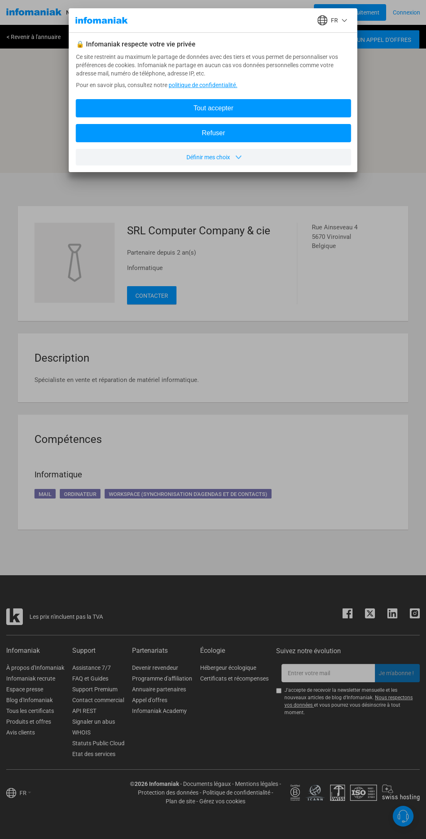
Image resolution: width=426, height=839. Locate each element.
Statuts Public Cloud (98, 743)
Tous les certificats (30, 711)
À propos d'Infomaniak (35, 667)
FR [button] (25, 793)
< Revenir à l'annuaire (34, 37)
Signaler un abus (93, 721)
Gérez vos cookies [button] (222, 801)
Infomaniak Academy (159, 711)
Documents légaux (207, 784)
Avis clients (20, 732)
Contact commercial (98, 700)
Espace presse (24, 689)
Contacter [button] (151, 295)
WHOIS (81, 732)
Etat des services (93, 754)
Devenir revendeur (155, 667)
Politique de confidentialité (236, 792)
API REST (84, 711)
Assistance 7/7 (91, 667)
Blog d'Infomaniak (29, 700)
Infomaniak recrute (30, 678)
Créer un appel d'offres (374, 39)
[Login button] (350, 12)
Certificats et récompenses (234, 678)
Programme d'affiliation (162, 678)
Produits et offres (28, 721)
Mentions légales (256, 784)
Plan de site (180, 801)
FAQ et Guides (90, 678)
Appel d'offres (149, 700)
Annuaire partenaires (159, 689)
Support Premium (95, 689)
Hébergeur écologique (228, 667)
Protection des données (168, 792)
